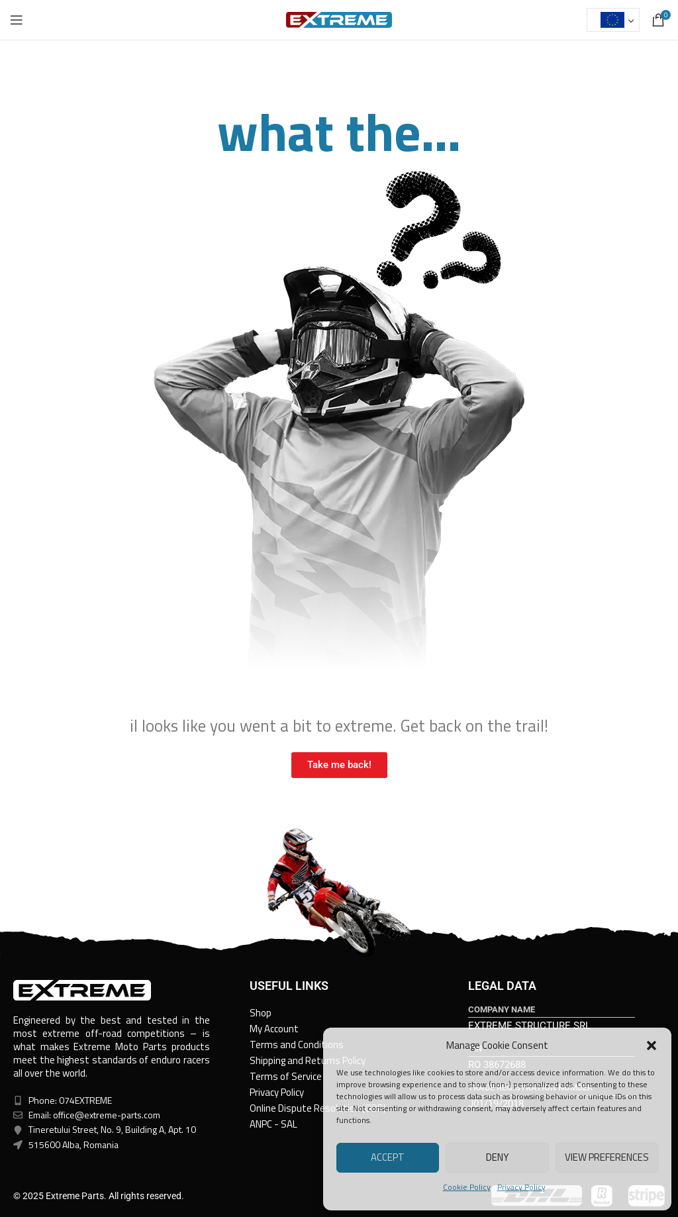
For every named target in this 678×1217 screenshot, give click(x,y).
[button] (651, 1045)
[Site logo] (339, 19)
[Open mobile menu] (16, 20)
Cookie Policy (467, 1187)
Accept (388, 1157)
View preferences (607, 1157)
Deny (497, 1157)
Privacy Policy (521, 1187)
